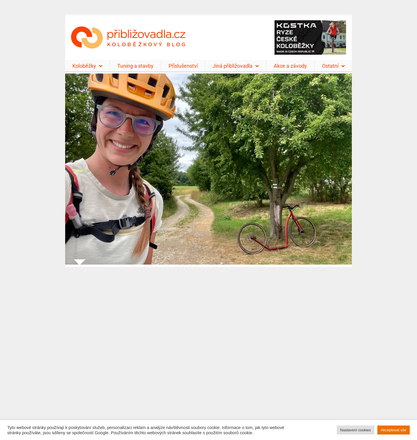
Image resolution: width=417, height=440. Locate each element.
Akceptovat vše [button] (393, 430)
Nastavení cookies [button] (355, 430)
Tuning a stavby (135, 66)
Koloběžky (87, 66)
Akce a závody (290, 66)
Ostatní (333, 66)
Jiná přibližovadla (236, 66)
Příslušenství (183, 66)
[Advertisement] (208, 349)
